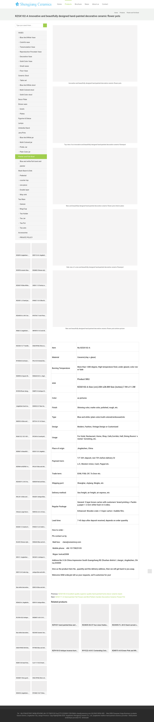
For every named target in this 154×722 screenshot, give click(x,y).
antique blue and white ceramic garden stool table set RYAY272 (39, 572)
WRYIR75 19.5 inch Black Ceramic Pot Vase (39, 330)
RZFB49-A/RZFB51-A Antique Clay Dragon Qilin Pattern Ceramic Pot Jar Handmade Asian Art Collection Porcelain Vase (22, 466)
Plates (22, 114)
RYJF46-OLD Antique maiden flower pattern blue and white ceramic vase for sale (22, 617)
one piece (23, 185)
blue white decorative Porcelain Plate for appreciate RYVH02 (22, 632)
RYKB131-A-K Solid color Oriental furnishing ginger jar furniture (39, 527)
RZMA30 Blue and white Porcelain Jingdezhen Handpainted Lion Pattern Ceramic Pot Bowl (39, 542)
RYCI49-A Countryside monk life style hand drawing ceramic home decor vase (39, 436)
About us (95, 4)
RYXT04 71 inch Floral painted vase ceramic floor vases (39, 315)
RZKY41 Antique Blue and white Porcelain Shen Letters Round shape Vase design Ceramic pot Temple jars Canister (39, 602)
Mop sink (23, 195)
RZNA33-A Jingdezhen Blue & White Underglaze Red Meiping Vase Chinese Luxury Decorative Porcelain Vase (22, 602)
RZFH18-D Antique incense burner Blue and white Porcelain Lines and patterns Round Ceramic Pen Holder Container (65, 651)
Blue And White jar (27, 138)
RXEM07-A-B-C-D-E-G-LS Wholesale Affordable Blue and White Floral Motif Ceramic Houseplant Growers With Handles (39, 617)
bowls (22, 109)
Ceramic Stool (23, 76)
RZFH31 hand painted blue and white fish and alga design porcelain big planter (65, 625)
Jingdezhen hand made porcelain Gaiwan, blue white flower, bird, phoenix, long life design (22, 406)
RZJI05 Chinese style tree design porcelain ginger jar (22, 542)
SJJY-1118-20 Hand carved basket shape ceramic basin (39, 663)
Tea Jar (23, 218)
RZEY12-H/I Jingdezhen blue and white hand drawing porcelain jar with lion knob (39, 255)
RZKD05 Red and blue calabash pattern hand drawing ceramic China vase (39, 481)
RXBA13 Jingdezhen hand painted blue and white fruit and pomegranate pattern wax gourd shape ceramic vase (22, 330)
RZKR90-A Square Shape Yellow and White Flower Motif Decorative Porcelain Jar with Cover (22, 376)
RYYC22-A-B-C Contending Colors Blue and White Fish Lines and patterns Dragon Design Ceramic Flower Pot (95, 651)
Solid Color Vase (26, 61)
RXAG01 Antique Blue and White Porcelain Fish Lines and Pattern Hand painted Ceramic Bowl (39, 497)
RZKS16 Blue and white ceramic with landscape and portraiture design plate (39, 587)
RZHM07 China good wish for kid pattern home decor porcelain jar (22, 678)
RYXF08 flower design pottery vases (22, 391)
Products (68, 4)
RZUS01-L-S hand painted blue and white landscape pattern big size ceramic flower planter (22, 300)
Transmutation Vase (27, 47)
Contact (105, 4)
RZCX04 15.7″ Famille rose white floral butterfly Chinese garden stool (22, 346)
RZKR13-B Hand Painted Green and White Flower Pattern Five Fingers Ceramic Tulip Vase (22, 663)
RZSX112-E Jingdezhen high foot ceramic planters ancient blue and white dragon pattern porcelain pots (39, 451)
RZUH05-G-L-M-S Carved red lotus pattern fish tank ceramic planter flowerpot (22, 315)
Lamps (20, 123)
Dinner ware (22, 104)
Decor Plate (22, 99)
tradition (103, 715)
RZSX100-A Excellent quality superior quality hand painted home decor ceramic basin (90, 594)
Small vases (24, 66)
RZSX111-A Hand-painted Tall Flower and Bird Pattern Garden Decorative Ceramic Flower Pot (90, 597)
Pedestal (23, 176)
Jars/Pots (22, 133)
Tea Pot (23, 223)
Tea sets (23, 228)
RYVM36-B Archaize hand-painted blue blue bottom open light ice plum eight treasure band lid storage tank (22, 361)
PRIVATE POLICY (28, 237)
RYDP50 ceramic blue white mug (22, 270)
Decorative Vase (26, 57)
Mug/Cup (23, 209)
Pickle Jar (23, 147)
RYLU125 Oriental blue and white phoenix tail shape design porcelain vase (39, 361)
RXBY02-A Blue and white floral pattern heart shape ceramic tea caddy (22, 421)
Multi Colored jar (26, 142)
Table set (23, 80)
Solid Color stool (26, 95)
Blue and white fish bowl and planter (30, 163)
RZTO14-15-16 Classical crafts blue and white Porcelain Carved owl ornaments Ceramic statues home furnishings (39, 421)
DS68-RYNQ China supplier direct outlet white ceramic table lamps (39, 346)
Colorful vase (25, 42)
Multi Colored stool (27, 90)
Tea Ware (21, 199)
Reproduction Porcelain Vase (31, 52)
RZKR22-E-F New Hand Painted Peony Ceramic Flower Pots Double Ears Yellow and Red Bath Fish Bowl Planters (39, 406)
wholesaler (85, 718)
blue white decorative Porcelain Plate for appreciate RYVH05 (22, 587)
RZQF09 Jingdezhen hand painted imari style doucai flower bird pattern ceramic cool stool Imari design (22, 255)
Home (59, 4)
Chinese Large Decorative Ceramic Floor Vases (22, 512)
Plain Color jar (25, 152)
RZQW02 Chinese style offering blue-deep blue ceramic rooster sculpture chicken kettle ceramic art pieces (39, 270)
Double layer (24, 190)
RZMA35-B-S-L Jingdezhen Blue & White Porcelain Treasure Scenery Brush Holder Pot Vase (39, 376)
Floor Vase (24, 71)
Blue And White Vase (27, 38)
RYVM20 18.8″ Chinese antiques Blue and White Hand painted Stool (39, 693)
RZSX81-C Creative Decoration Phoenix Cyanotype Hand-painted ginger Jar (22, 527)
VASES (20, 33)
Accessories (23, 233)
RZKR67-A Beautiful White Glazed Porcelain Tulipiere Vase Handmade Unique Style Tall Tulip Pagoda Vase (22, 451)
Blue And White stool (27, 85)
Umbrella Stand (24, 128)
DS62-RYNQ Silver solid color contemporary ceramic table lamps (39, 678)
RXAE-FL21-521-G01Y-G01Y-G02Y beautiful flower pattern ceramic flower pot (22, 436)
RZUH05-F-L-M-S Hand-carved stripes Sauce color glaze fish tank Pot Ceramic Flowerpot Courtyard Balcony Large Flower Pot (125, 625)
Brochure (78, 4)
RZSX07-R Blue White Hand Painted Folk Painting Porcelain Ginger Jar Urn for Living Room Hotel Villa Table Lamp (22, 285)
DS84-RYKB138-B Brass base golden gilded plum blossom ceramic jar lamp (22, 648)
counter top (24, 180)
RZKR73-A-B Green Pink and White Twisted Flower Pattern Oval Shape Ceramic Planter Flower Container (125, 651)
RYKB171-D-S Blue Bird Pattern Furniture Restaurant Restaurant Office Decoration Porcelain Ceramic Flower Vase (39, 300)
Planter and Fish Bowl (26, 157)
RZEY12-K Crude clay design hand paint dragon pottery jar (22, 572)
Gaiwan (23, 204)
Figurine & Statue (24, 118)
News (87, 4)
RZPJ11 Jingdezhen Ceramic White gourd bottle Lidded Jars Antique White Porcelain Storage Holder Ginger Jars (22, 557)
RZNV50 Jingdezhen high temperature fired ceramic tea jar (22, 693)
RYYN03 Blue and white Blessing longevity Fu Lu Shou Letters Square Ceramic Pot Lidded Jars (39, 648)
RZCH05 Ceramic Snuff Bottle (39, 632)
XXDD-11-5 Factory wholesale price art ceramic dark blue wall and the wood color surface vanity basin (39, 285)
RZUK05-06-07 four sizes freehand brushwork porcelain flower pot (95, 625)
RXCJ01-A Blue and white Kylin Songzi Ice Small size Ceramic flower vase (22, 497)
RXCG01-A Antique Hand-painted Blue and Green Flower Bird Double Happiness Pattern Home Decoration (39, 557)
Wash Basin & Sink (25, 171)
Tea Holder (24, 214)
